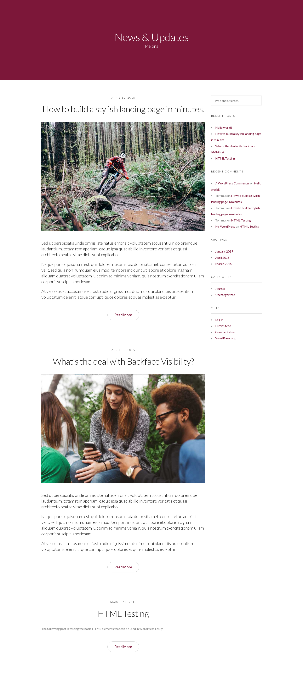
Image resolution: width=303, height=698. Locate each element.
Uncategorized (225, 295)
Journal (220, 288)
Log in (219, 319)
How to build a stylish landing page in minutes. (123, 109)
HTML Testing (123, 613)
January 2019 (224, 251)
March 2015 (223, 263)
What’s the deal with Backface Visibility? (123, 361)
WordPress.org (225, 338)
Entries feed (223, 326)
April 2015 (222, 257)
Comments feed (225, 332)
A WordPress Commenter (232, 183)
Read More (123, 315)
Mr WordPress (225, 226)
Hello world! (223, 127)
